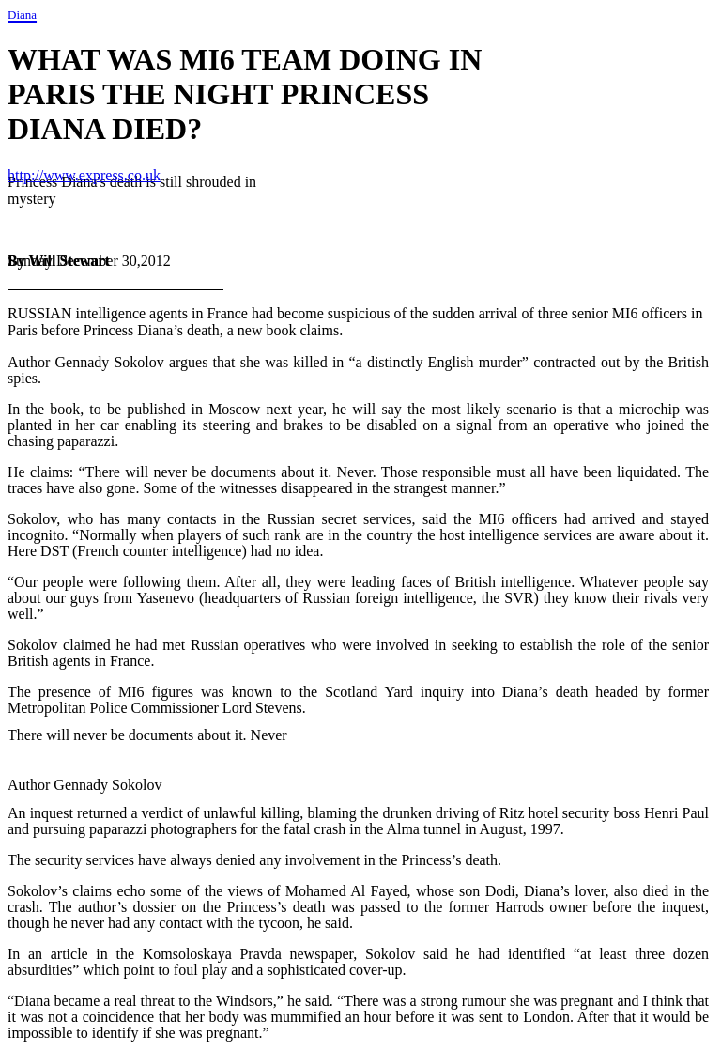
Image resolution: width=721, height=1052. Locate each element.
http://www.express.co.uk (84, 175)
